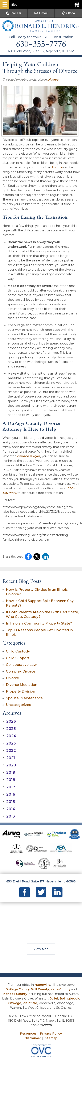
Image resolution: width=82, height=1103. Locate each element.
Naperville (42, 985)
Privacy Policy (51, 1033)
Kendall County (15, 994)
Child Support (17, 658)
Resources (28, 1033)
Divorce (52, 79)
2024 (9, 736)
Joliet (54, 998)
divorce (56, 167)
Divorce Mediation (21, 685)
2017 (9, 787)
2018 (9, 780)
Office (68, 13)
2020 (9, 765)
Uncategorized (18, 705)
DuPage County (17, 989)
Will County (40, 989)
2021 (9, 758)
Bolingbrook (69, 998)
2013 (9, 816)
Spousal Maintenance (24, 698)
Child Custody (18, 651)
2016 (9, 794)
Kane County (60, 989)
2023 (9, 743)
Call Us (13, 13)
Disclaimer (33, 1038)
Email (41, 13)
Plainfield (30, 1003)
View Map (41, 949)
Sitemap (51, 1038)
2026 (9, 721)
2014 (9, 809)
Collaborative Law (21, 665)
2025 (9, 729)
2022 (9, 750)
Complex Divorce (20, 671)
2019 (9, 772)
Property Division (20, 691)
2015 (9, 802)
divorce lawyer (28, 456)
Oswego (14, 1003)
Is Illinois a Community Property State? (39, 623)
